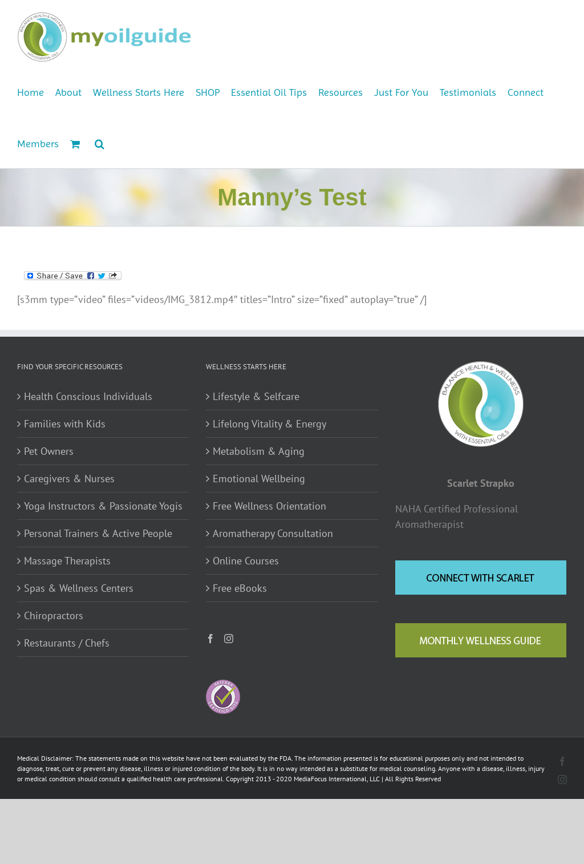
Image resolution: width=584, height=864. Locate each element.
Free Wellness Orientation (269, 505)
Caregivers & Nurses (69, 478)
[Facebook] (210, 638)
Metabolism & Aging (259, 451)
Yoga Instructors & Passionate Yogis (103, 505)
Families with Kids (65, 423)
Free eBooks (240, 588)
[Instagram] (228, 638)
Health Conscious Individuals (88, 396)
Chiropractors (53, 615)
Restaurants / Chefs (67, 642)
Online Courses (246, 560)
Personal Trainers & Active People (98, 533)
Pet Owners (49, 451)
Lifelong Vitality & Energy (269, 423)
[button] (99, 142)
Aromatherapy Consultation (273, 533)
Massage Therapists (67, 560)
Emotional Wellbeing (259, 478)
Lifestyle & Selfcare (256, 396)
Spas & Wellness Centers (78, 588)
